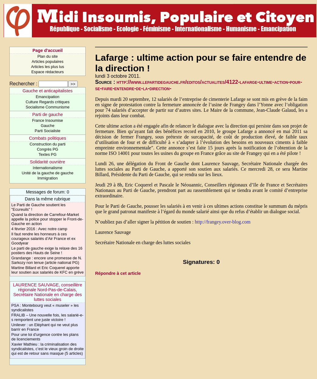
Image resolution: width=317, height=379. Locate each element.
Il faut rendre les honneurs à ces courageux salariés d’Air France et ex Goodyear (43, 238)
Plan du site (47, 56)
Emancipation (48, 96)
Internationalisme (47, 168)
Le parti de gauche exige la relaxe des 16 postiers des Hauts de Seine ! (46, 250)
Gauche (47, 125)
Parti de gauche (47, 114)
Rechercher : (23, 83)
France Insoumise (47, 120)
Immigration (47, 178)
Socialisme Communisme (47, 107)
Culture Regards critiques (47, 102)
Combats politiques (47, 138)
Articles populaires (47, 61)
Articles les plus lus (47, 66)
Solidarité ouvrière (47, 161)
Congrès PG (47, 149)
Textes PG (47, 154)
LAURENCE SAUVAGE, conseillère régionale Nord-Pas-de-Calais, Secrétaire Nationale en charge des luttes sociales (47, 292)
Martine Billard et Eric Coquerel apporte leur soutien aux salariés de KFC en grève (47, 270)
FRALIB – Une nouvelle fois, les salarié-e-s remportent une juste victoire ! (47, 317)
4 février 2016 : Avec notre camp (39, 229)
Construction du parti (48, 144)
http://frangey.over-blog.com (223, 221)
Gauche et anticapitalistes (47, 90)
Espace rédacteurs (47, 72)
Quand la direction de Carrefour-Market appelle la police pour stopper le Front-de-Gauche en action (47, 219)
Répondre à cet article (118, 273)
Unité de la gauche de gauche (47, 173)
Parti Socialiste (47, 130)
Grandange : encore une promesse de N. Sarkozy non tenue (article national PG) (46, 260)
